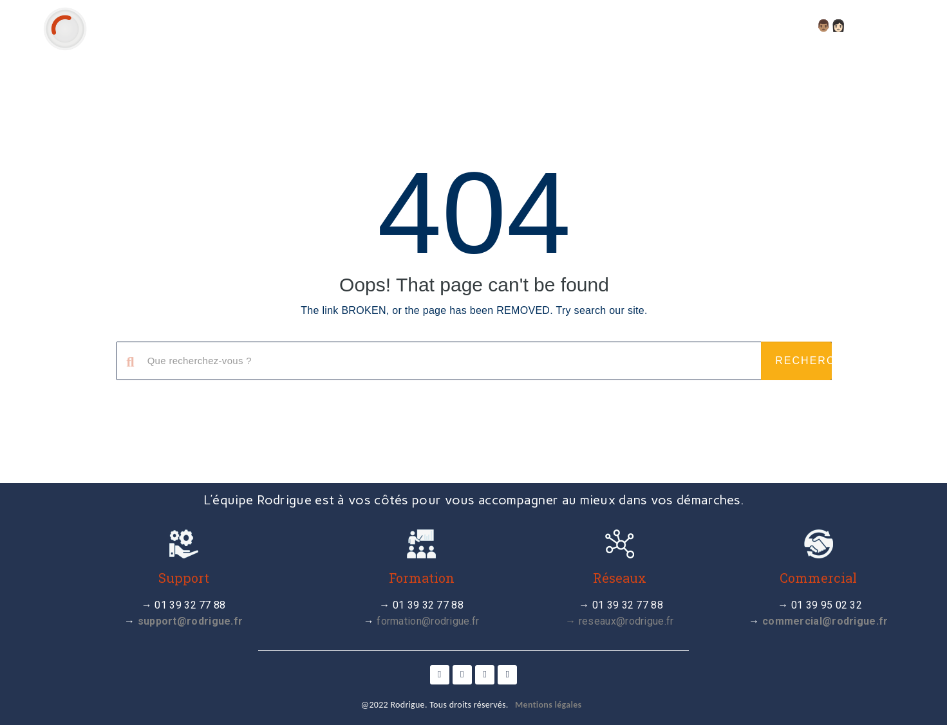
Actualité (555, 26)
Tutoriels (638, 26)
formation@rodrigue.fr (428, 621)
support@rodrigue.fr (190, 621)
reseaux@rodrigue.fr (626, 621)
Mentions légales (548, 704)
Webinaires (723, 26)
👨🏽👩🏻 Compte (860, 26)
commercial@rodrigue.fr (825, 621)
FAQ (788, 26)
